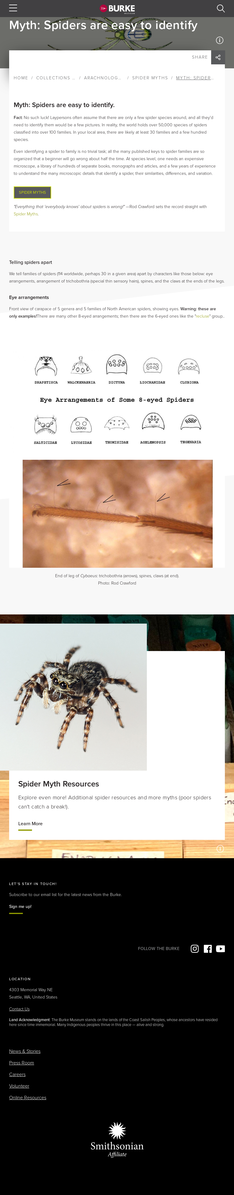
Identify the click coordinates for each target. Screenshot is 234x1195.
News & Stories (25, 1051)
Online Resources (27, 1098)
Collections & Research (69, 78)
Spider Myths (150, 78)
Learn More (30, 824)
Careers (17, 1074)
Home (21, 78)
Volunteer (19, 1086)
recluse (202, 316)
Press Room (21, 1063)
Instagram (194, 948)
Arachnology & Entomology (123, 78)
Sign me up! (20, 906)
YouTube (220, 948)
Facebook (207, 948)
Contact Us (19, 1009)
